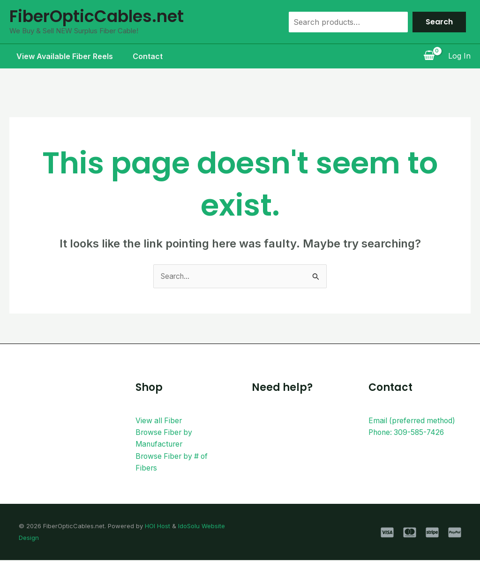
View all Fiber (159, 420)
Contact (143, 56)
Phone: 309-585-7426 (408, 432)
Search (439, 21)
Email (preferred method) (413, 420)
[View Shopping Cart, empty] (429, 56)
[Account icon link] (459, 56)
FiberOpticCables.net (96, 16)
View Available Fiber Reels (57, 56)
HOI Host (157, 527)
